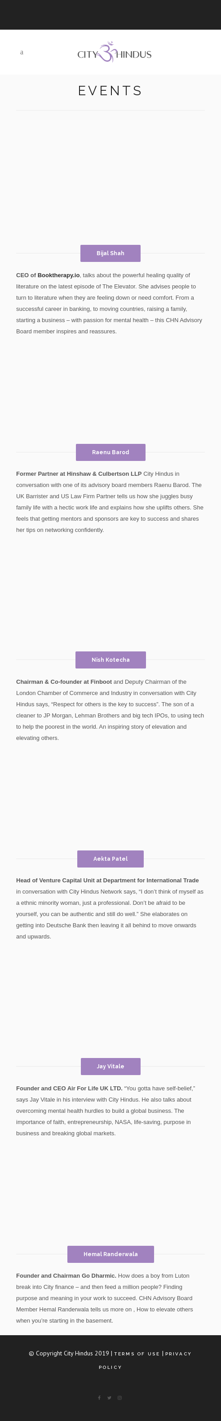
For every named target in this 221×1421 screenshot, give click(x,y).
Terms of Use (137, 1353)
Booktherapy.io (59, 275)
